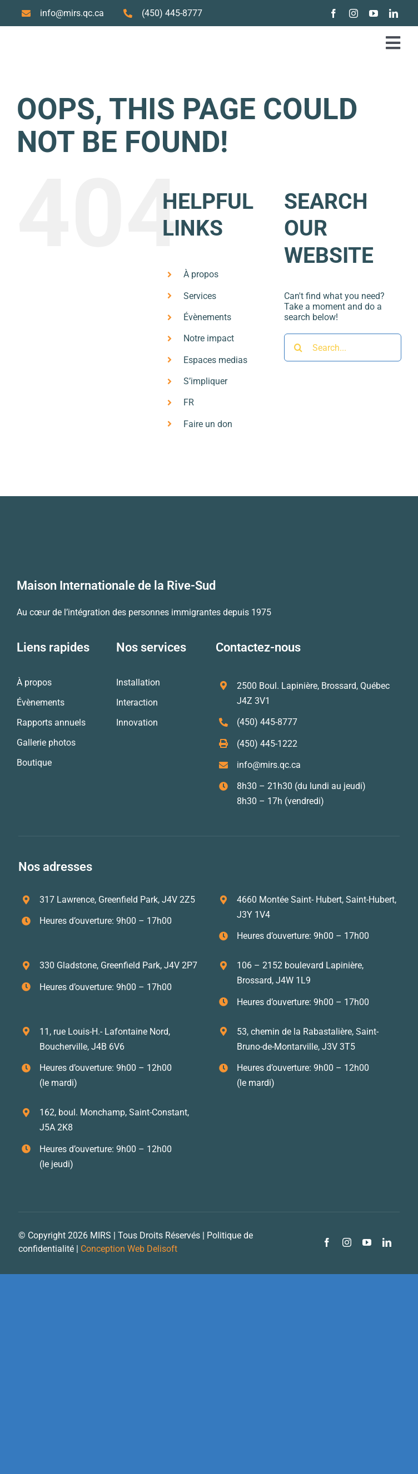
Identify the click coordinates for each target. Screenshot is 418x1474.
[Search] (298, 347)
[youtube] (373, 13)
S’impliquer (205, 381)
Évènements (207, 317)
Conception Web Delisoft (129, 1248)
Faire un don (207, 424)
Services (199, 296)
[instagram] (353, 13)
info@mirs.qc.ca (72, 13)
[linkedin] (393, 13)
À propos (200, 274)
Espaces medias (215, 360)
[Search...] (342, 347)
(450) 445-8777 (172, 13)
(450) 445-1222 (267, 743)
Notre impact (208, 338)
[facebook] (333, 13)
